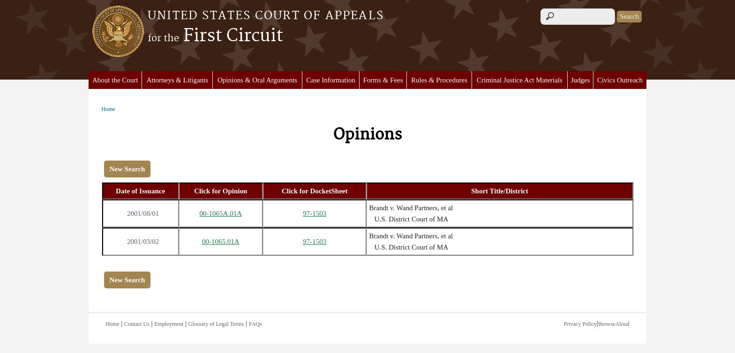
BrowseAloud (614, 324)
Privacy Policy (580, 324)
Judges (580, 80)
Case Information (330, 80)
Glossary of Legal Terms (216, 324)
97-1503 (314, 213)
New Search (127, 169)
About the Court (115, 80)
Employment (168, 324)
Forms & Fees (383, 80)
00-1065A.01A (221, 213)
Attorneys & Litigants (177, 80)
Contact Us (137, 324)
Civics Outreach (620, 80)
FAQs (255, 324)
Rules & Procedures (439, 80)
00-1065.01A (221, 241)
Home (108, 109)
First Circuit (215, 36)
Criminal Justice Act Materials (519, 80)
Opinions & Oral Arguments (257, 80)
